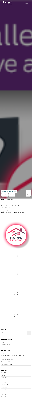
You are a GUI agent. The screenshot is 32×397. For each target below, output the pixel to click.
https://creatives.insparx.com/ (16, 212)
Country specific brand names (8, 361)
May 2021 (3, 375)
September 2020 (5, 384)
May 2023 (3, 372)
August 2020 (4, 387)
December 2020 (5, 377)
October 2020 (4, 382)
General (12, 194)
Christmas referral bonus (7, 359)
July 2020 (3, 389)
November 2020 (5, 380)
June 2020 (3, 392)
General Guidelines (5, 344)
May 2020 (3, 394)
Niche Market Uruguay (6, 364)
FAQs (2, 342)
